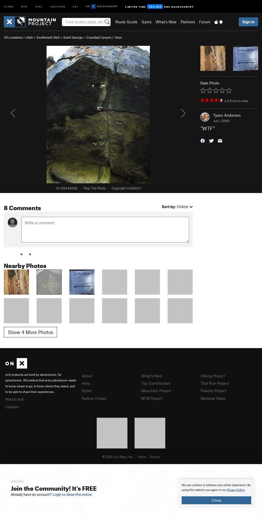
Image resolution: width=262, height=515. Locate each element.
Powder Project (213, 390)
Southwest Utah (48, 37)
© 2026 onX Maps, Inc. (117, 456)
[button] (202, 140)
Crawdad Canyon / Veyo (104, 37)
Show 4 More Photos (30, 332)
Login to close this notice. (72, 494)
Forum (204, 21)
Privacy (155, 456)
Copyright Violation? (126, 188)
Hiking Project (213, 375)
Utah (29, 37)
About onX (14, 399)
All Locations (13, 37)
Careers (12, 406)
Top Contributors (155, 383)
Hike (38, 6)
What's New (166, 21)
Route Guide (126, 21)
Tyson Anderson (227, 115)
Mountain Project (156, 390)
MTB (24, 6)
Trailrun (57, 6)
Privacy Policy (236, 490)
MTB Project (151, 398)
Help (86, 383)
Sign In (248, 21)
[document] (216, 493)
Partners (188, 21)
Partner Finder (94, 398)
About (87, 375)
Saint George (73, 37)
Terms (142, 456)
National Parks (213, 398)
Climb (9, 6)
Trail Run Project (215, 383)
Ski (75, 6)
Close (216, 500)
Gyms (146, 21)
